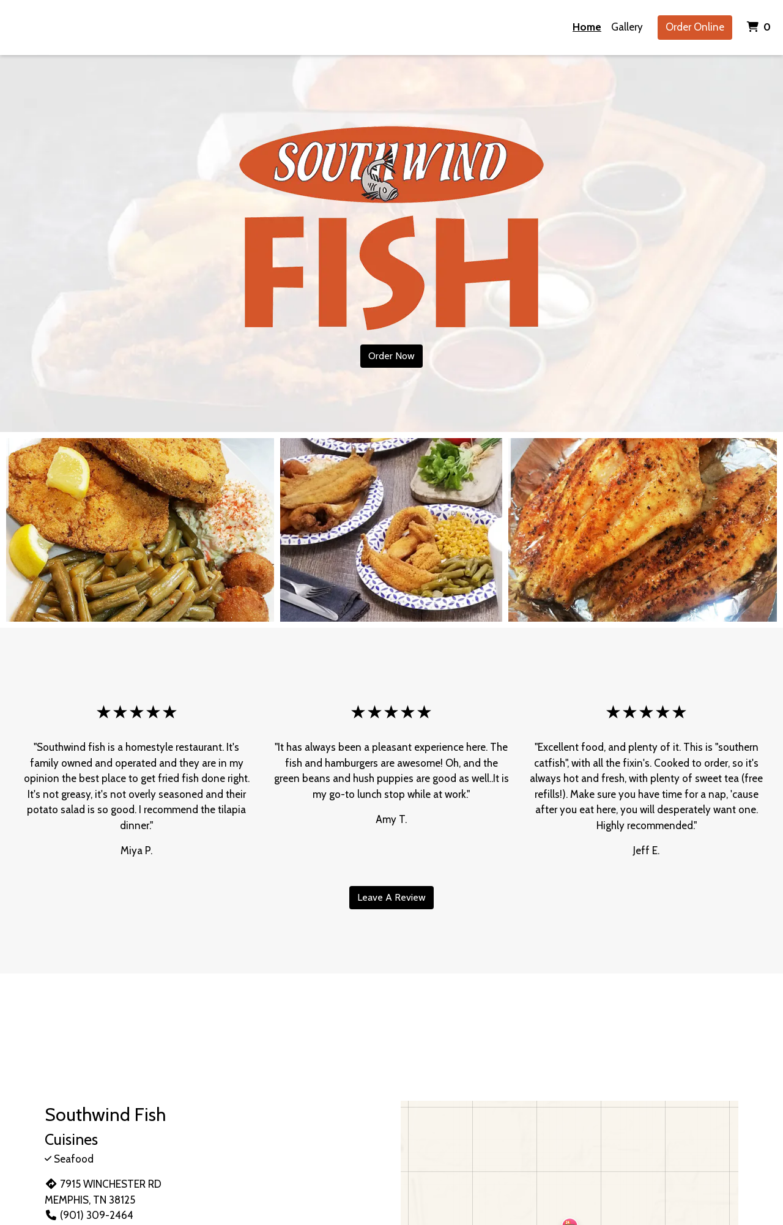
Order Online (695, 27)
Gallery (627, 27)
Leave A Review (391, 897)
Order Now (391, 356)
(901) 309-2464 (89, 1215)
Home (587, 27)
